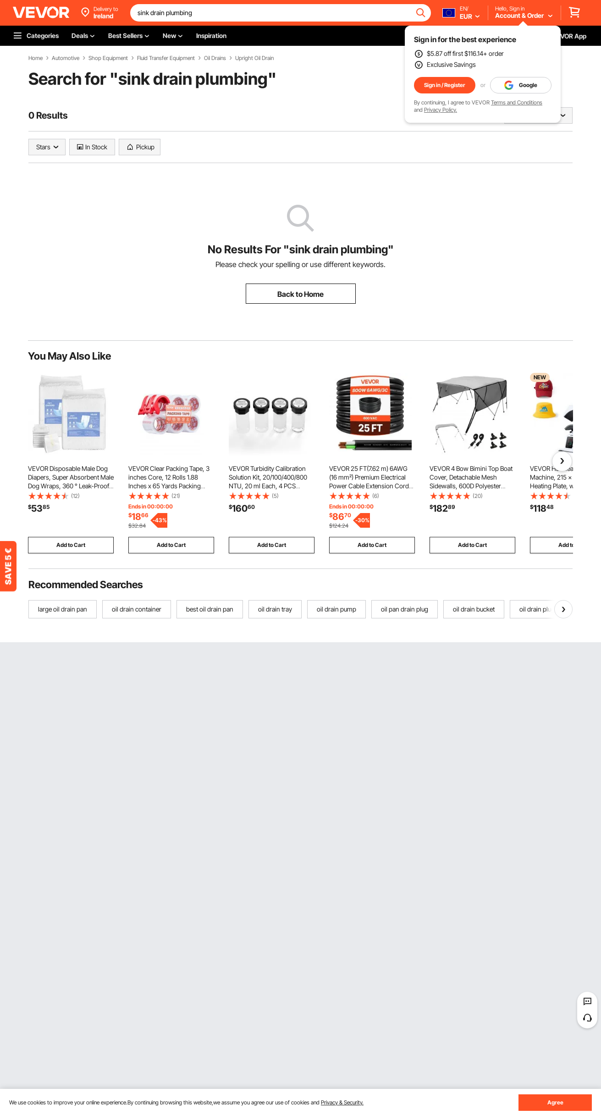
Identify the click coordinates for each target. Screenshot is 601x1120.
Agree (555, 1102)
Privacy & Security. (342, 1102)
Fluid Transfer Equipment (166, 58)
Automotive (65, 58)
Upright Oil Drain (254, 58)
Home (35, 58)
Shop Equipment (108, 58)
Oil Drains (215, 58)
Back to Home (300, 294)
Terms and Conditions (516, 102)
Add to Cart (70, 544)
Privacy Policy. (440, 109)
